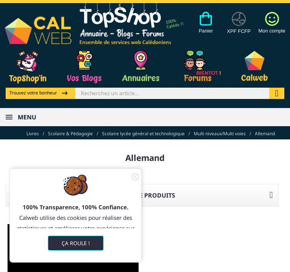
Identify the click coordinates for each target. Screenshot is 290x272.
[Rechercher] (172, 93)
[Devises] (239, 27)
